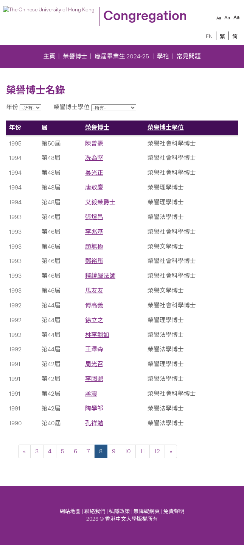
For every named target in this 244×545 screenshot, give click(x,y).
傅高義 (94, 305)
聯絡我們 (95, 511)
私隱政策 (119, 511)
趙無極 (94, 246)
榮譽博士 (75, 56)
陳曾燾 (94, 143)
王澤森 (94, 349)
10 (128, 451)
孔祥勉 (94, 423)
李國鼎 (94, 378)
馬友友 (94, 290)
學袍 (163, 56)
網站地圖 (70, 511)
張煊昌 (94, 217)
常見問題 (189, 56)
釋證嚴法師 (100, 275)
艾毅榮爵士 (100, 202)
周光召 (94, 364)
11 (142, 451)
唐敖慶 (94, 187)
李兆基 (94, 231)
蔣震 (91, 393)
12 (157, 451)
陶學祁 (94, 408)
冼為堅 (94, 157)
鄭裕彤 (94, 261)
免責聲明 (174, 511)
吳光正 (94, 172)
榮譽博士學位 (166, 127)
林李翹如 (97, 334)
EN (209, 36)
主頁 (49, 56)
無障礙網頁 (147, 511)
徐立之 (94, 320)
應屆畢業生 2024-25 (122, 56)
